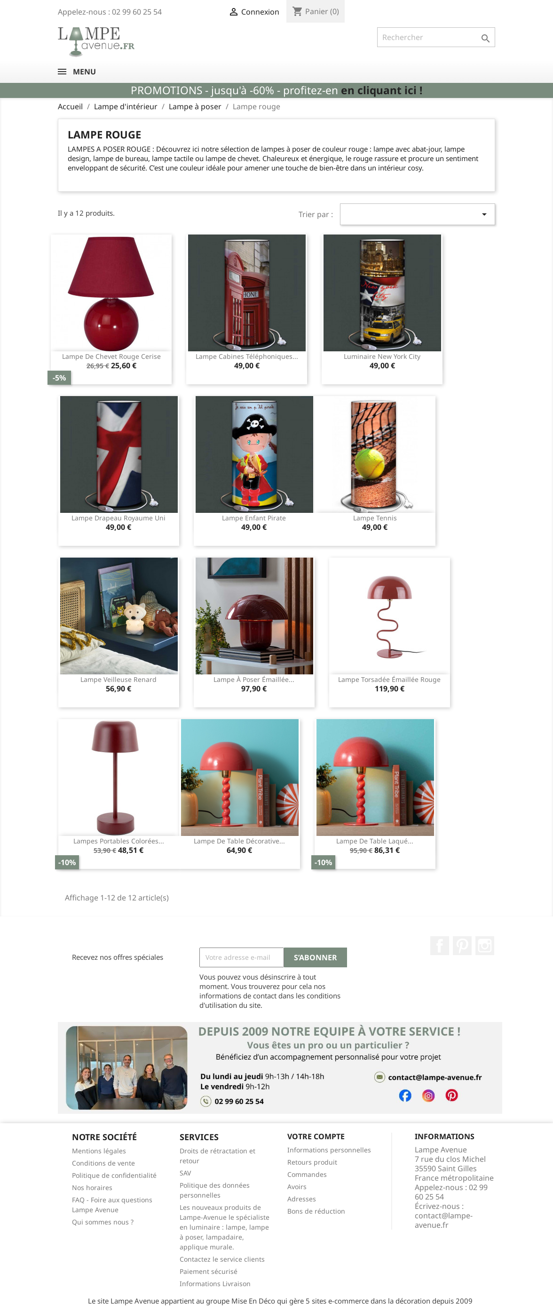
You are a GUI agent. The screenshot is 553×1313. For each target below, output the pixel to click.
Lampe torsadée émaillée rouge (389, 679)
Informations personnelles (329, 1149)
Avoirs (297, 1186)
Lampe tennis (375, 517)
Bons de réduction (316, 1211)
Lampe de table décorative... (239, 840)
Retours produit (312, 1162)
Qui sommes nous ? (103, 1221)
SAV (185, 1172)
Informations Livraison (215, 1283)
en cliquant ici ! (381, 90)
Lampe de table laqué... (374, 840)
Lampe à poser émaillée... (253, 679)
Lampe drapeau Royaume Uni (118, 517)
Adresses (301, 1198)
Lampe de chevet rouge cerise (111, 356)
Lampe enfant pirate (254, 517)
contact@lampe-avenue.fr (444, 1220)
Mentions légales (99, 1150)
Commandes (307, 1174)
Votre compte (316, 1136)
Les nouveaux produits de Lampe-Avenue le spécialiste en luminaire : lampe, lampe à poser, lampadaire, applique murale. (224, 1227)
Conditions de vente (103, 1163)
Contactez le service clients (222, 1259)
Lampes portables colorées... (118, 840)
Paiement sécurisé (208, 1271)
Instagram (484, 945)
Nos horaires (92, 1187)
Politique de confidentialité (114, 1175)
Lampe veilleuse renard (118, 679)
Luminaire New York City (382, 356)
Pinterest (462, 945)
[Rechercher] (436, 37)
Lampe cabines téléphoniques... (247, 356)
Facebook (439, 945)
